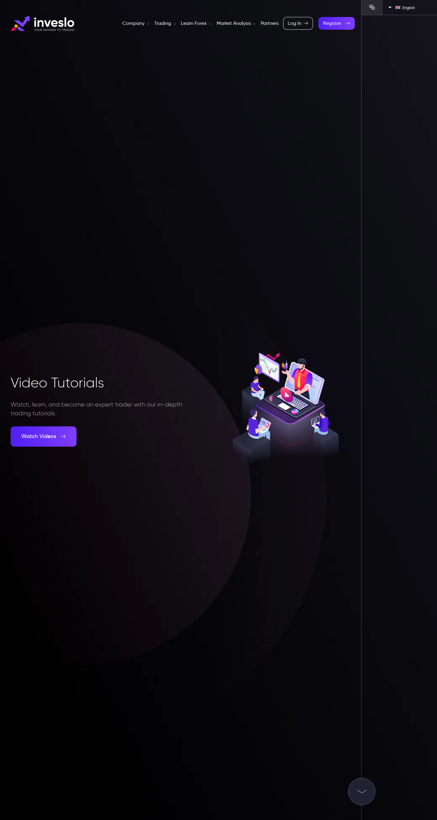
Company (135, 23)
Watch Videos (43, 436)
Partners (270, 23)
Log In (298, 23)
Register (336, 23)
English (405, 7)
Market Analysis (236, 23)
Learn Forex (196, 23)
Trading (165, 23)
